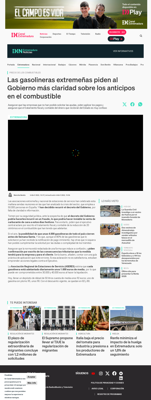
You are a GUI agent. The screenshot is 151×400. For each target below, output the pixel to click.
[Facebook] (114, 373)
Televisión (85, 34)
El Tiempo (70, 34)
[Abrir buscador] (141, 35)
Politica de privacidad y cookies (107, 383)
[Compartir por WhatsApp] (140, 104)
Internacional (49, 65)
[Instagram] (101, 373)
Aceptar (31, 377)
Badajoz (62, 65)
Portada (11, 65)
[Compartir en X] (124, 104)
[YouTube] (93, 373)
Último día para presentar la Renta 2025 (130, 274)
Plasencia (93, 65)
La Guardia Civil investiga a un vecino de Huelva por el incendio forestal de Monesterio (131, 214)
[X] (107, 373)
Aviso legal (97, 389)
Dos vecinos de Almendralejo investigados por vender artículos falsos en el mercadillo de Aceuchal (129, 235)
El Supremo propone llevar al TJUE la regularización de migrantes (57, 344)
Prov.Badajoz (132, 65)
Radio (98, 34)
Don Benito (106, 65)
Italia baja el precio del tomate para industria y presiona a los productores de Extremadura (92, 346)
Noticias (43, 34)
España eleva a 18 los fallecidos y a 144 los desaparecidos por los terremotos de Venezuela (131, 258)
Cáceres (72, 65)
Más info (32, 383)
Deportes (57, 34)
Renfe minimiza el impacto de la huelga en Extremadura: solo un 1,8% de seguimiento (126, 346)
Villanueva (118, 65)
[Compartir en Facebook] (132, 104)
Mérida (82, 65)
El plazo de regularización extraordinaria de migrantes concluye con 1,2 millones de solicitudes (23, 348)
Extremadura (23, 65)
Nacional (36, 65)
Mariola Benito (19, 195)
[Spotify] (121, 373)
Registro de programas (109, 394)
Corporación (46, 37)
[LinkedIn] (121, 378)
